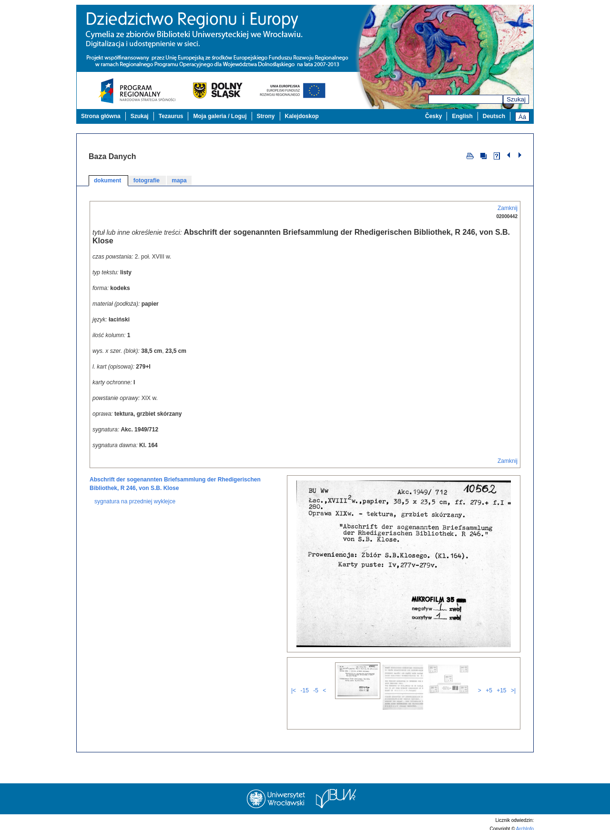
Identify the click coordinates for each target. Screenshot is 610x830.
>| (513, 690)
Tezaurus (171, 116)
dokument (108, 180)
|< (293, 690)
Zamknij (508, 208)
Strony (266, 116)
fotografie (147, 180)
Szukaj (516, 99)
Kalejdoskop (302, 116)
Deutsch (494, 116)
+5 (489, 690)
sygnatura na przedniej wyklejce (134, 501)
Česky (433, 116)
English (462, 116)
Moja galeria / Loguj (219, 116)
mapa (179, 180)
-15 (304, 690)
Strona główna (101, 116)
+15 (501, 690)
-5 (315, 690)
